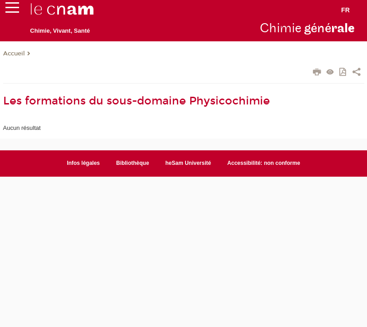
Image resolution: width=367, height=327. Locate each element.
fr (345, 10)
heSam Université (188, 163)
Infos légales (83, 163)
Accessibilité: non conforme (263, 163)
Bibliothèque (132, 163)
